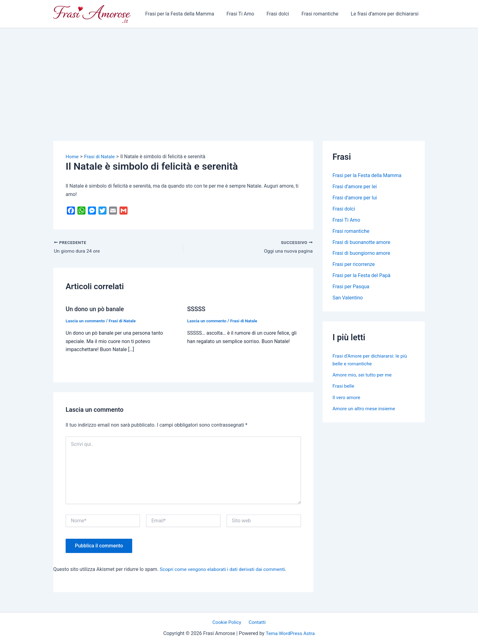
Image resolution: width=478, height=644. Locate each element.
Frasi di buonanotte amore (361, 242)
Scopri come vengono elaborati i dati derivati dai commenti (224, 569)
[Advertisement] (239, 74)
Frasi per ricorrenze (353, 265)
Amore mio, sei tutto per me (362, 375)
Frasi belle (343, 386)
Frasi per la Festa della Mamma (190, 14)
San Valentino (347, 298)
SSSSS (196, 309)
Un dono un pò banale (96, 309)
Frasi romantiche (323, 14)
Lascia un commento (86, 320)
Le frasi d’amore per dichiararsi (386, 14)
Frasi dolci (284, 14)
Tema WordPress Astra (290, 634)
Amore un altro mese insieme (364, 408)
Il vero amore (346, 397)
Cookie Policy (228, 622)
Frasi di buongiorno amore (361, 253)
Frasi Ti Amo (249, 14)
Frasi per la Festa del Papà (361, 276)
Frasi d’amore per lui (354, 198)
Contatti (256, 622)
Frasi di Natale (124, 320)
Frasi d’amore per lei (354, 186)
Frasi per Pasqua (350, 287)
